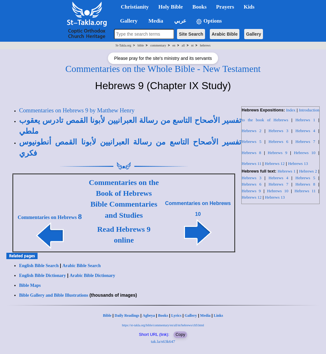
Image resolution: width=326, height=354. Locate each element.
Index (290, 110)
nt (192, 45)
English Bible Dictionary (42, 275)
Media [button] (155, 21)
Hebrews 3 (278, 130)
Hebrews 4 (305, 130)
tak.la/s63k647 (163, 341)
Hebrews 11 (251, 163)
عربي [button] (179, 21)
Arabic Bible (225, 34)
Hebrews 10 (304, 152)
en (173, 45)
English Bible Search (39, 265)
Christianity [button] (135, 7)
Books (163, 315)
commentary (158, 45)
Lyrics (176, 315)
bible (141, 45)
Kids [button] (249, 7)
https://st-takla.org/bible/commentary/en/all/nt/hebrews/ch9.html (163, 325)
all (183, 45)
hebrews (205, 45)
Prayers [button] (225, 7)
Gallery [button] (127, 21)
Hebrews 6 (278, 141)
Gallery (253, 34)
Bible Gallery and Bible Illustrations (53, 295)
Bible (107, 315)
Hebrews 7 (305, 141)
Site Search (191, 34)
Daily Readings (127, 315)
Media (205, 315)
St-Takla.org (123, 45)
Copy (180, 334)
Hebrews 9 (277, 152)
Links (218, 315)
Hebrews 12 (275, 163)
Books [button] (199, 7)
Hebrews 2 (251, 130)
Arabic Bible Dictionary (92, 275)
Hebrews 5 (251, 141)
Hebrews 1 (305, 119)
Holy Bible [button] (170, 7)
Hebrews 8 (251, 152)
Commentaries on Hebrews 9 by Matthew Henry (77, 110)
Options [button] (209, 21)
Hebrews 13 (298, 163)
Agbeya (149, 315)
